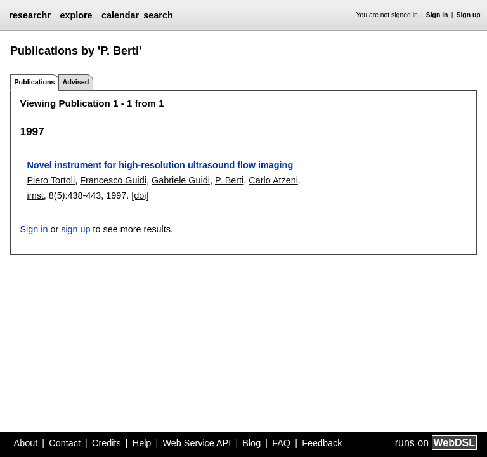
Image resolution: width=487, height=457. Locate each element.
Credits (106, 443)
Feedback (322, 443)
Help (142, 443)
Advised (75, 82)
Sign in (437, 14)
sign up (75, 229)
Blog (251, 443)
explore (76, 15)
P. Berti (229, 180)
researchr (30, 15)
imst (35, 195)
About (26, 443)
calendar (120, 15)
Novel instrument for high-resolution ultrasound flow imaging (160, 165)
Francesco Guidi (113, 180)
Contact (65, 443)
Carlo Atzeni (273, 180)
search (157, 15)
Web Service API (196, 443)
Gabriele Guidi (181, 180)
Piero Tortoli (51, 180)
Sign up (469, 14)
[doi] (139, 195)
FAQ (281, 443)
